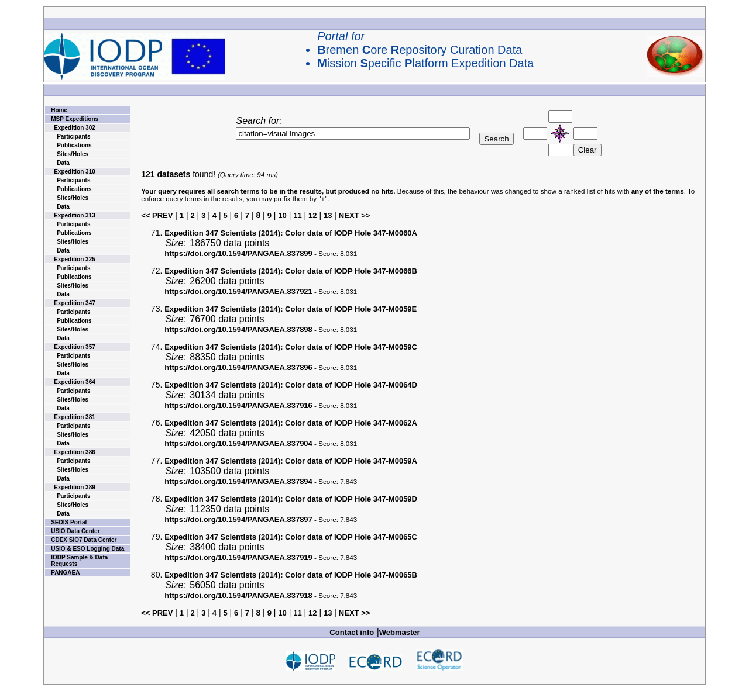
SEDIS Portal (69, 522)
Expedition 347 (74, 303)
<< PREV (157, 215)
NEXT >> (354, 215)
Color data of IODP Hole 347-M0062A (290, 423)
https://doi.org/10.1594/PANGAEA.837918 (238, 595)
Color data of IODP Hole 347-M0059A (290, 461)
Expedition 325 (74, 259)
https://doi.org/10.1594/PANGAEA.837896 (238, 367)
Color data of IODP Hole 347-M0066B (290, 271)
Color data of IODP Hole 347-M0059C (290, 347)
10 (282, 215)
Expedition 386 (74, 452)
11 (297, 215)
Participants (73, 136)
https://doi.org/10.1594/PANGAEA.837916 (238, 405)
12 (312, 215)
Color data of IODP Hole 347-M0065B (290, 575)
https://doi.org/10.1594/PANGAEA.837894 (238, 481)
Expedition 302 (74, 128)
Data (63, 163)
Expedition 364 (74, 382)
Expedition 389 (74, 487)
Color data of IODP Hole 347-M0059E (290, 309)
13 (328, 215)
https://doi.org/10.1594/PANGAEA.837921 (238, 291)
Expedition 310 (74, 171)
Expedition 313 (74, 215)
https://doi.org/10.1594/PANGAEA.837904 (238, 443)
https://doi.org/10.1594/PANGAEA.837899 (238, 253)
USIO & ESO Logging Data (87, 548)
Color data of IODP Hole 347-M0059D (290, 499)
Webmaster (399, 632)
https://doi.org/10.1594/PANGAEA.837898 (238, 329)
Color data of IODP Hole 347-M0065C (290, 537)
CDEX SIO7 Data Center (83, 540)
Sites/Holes (72, 154)
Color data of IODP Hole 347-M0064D (290, 385)
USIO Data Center (75, 531)
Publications (74, 145)
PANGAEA (65, 572)
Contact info (351, 632)
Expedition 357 (74, 347)
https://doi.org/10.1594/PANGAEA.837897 (238, 519)
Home (59, 110)
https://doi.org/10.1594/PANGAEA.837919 (238, 557)
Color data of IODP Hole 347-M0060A (290, 233)
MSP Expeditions (74, 119)
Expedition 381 (74, 417)
